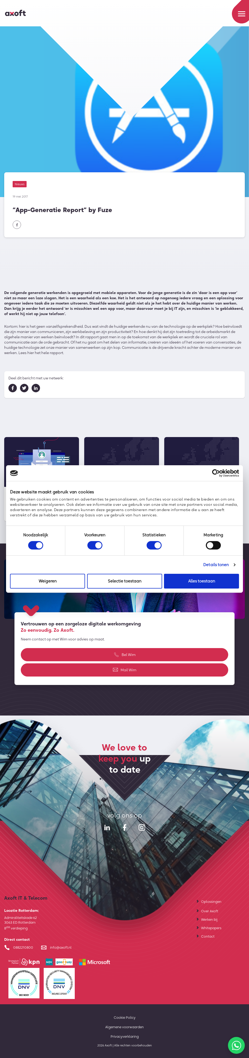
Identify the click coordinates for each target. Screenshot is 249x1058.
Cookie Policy (125, 1017)
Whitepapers (211, 928)
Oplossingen (211, 901)
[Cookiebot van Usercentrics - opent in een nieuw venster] (216, 473)
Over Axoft (209, 911)
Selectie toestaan (124, 581)
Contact (208, 936)
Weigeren (48, 581)
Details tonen (216, 564)
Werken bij (209, 919)
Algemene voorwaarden (124, 1027)
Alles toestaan (201, 581)
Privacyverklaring (125, 1036)
